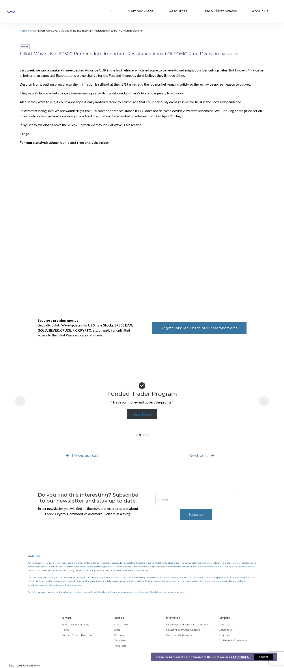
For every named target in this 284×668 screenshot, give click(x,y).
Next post (201, 455)
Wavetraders (11, 12)
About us (260, 11)
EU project (225, 635)
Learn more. (240, 657)
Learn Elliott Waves (220, 11)
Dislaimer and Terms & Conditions (187, 624)
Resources (178, 11)
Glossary (119, 635)
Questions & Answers (179, 635)
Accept (263, 657)
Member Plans (140, 11)
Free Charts (121, 624)
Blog (33, 30)
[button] (137, 435)
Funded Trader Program (77, 635)
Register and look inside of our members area (199, 328)
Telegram (120, 645)
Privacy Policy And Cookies (183, 629)
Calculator (120, 640)
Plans (65, 629)
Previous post (82, 455)
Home (23, 30)
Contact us (225, 629)
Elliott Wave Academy (75, 624)
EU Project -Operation (233, 640)
